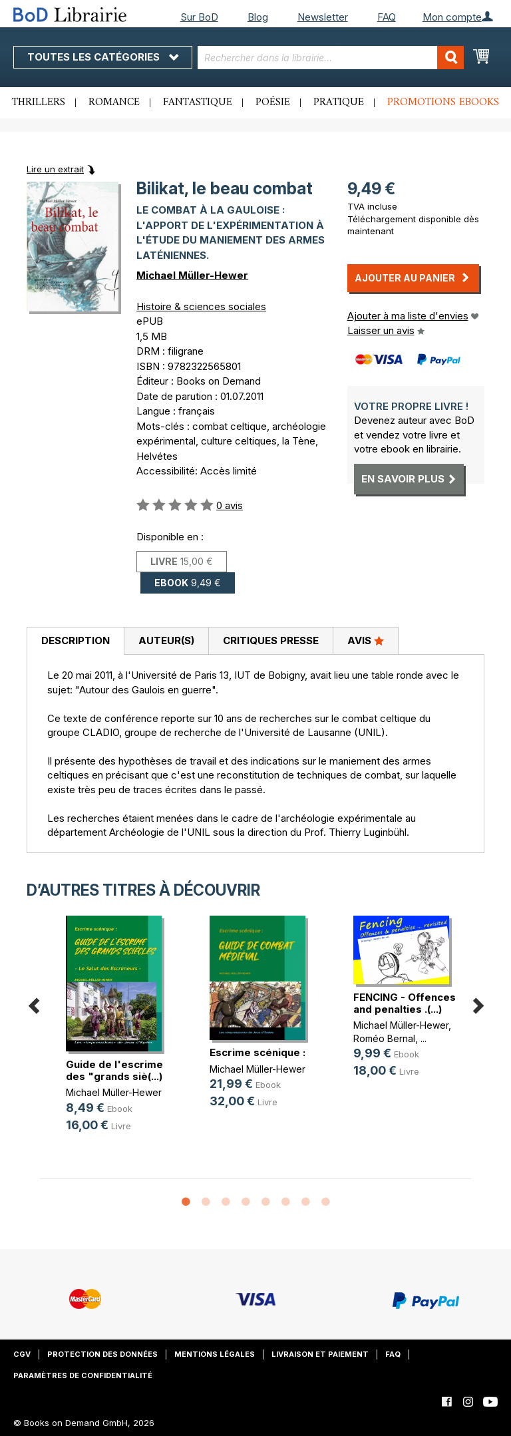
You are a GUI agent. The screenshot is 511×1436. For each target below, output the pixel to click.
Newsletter (322, 17)
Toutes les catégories (102, 57)
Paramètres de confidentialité (82, 1375)
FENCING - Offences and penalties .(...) (404, 1003)
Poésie (273, 102)
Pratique (338, 102)
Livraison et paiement (320, 1354)
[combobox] (331, 57)
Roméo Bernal (384, 1038)
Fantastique (197, 102)
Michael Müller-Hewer (192, 275)
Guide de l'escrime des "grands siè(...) (114, 1070)
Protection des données (102, 1354)
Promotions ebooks (443, 102)
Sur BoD (199, 17)
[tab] (75, 641)
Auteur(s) (166, 640)
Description (75, 640)
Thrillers (38, 102)
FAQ (386, 17)
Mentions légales (214, 1354)
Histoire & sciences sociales (201, 306)
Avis (365, 640)
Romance (114, 102)
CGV (22, 1354)
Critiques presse (271, 640)
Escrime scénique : (257, 1052)
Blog (258, 17)
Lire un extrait (55, 169)
